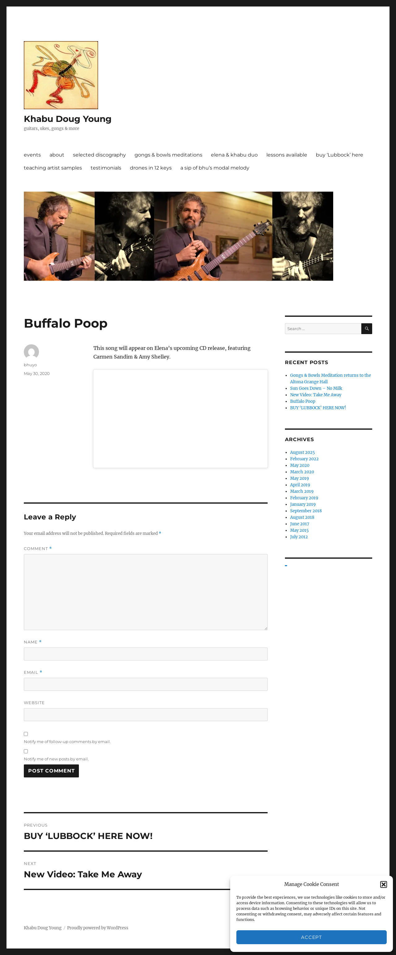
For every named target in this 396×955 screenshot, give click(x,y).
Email (33, 672)
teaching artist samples (53, 168)
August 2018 (302, 517)
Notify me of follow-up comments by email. (67, 741)
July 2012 (299, 537)
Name (33, 642)
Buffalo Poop (302, 401)
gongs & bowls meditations (168, 155)
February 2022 (304, 459)
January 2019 (303, 504)
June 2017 (299, 524)
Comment (38, 548)
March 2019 (302, 491)
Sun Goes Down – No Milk (316, 388)
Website (34, 702)
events (32, 155)
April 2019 (300, 485)
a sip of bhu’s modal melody (214, 168)
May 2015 (299, 530)
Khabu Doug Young (68, 119)
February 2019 (304, 498)
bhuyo (30, 364)
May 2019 (299, 478)
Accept (311, 937)
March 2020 (302, 472)
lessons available (286, 155)
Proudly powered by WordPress (97, 928)
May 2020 (299, 465)
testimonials (106, 168)
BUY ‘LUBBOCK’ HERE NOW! (318, 408)
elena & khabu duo (234, 155)
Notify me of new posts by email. (56, 758)
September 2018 (306, 511)
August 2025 (302, 452)
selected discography (99, 155)
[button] (384, 884)
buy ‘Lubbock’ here (339, 155)
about (57, 155)
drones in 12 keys (151, 168)
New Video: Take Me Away (315, 395)
